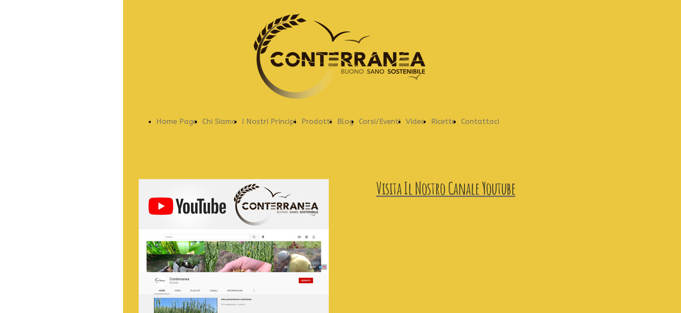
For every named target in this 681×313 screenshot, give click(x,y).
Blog (345, 121)
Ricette (443, 121)
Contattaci (480, 121)
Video (416, 121)
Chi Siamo (219, 121)
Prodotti (316, 121)
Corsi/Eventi (380, 121)
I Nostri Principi (269, 121)
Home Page (176, 121)
